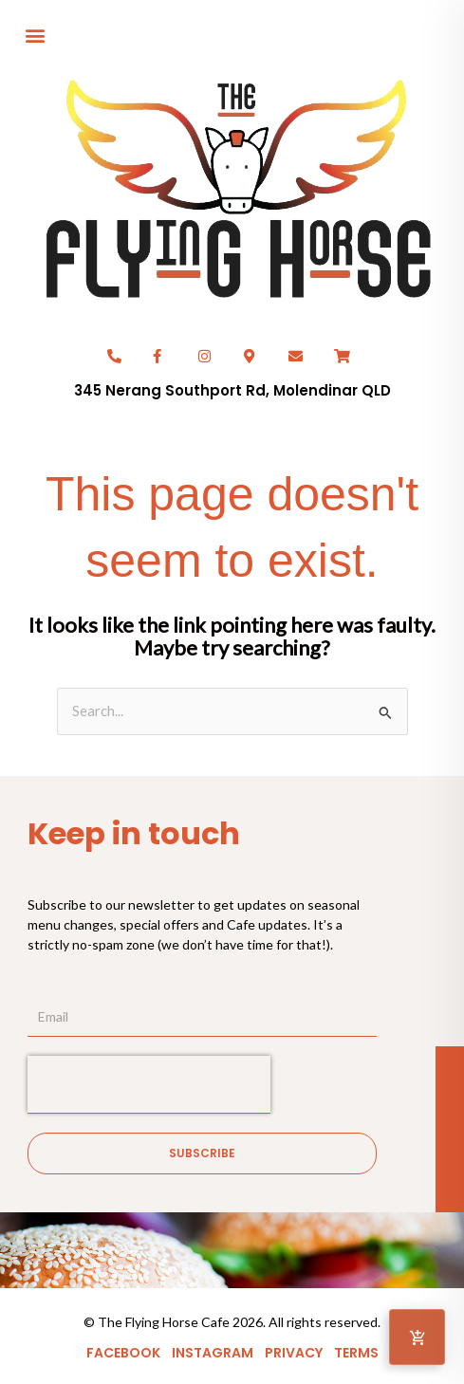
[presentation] (149, 1084)
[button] (34, 34)
